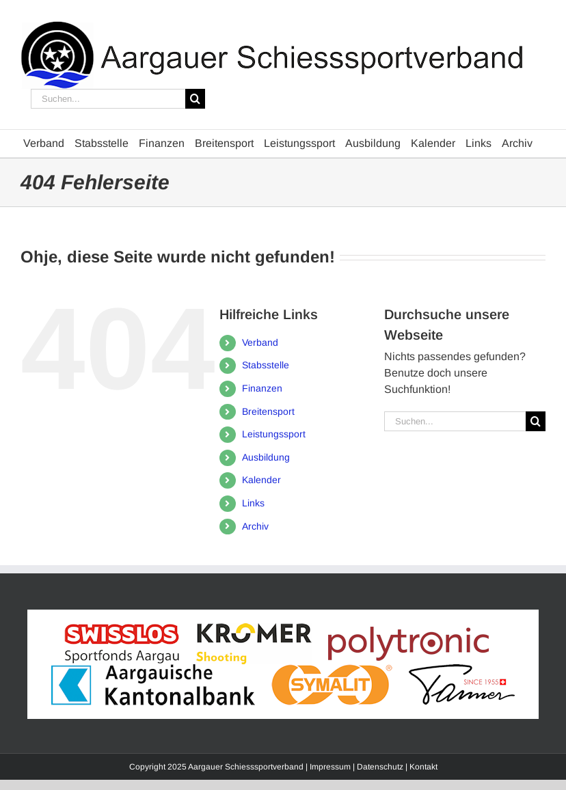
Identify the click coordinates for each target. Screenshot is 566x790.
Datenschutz (380, 767)
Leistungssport (274, 433)
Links (253, 503)
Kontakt (423, 767)
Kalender (261, 479)
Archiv (255, 526)
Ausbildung (266, 457)
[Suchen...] (108, 99)
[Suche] (195, 99)
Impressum (330, 767)
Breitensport (268, 411)
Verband (260, 342)
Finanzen (262, 388)
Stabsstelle (265, 364)
